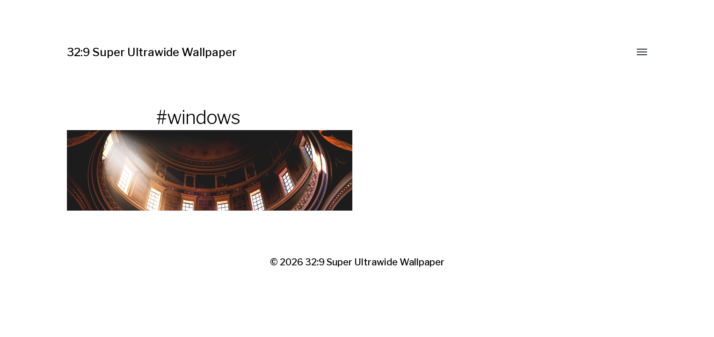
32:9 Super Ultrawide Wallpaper (152, 52)
